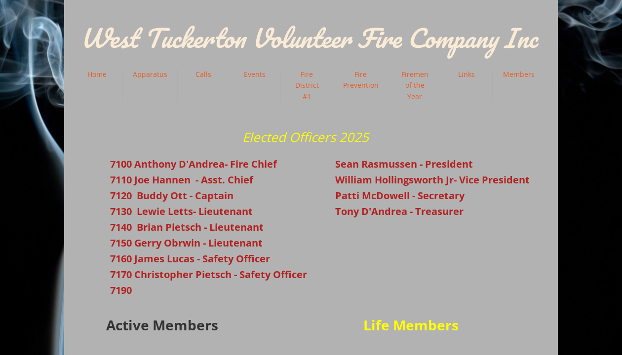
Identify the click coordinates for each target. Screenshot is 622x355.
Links (466, 74)
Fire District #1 (307, 85)
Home (97, 74)
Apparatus (150, 74)
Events (255, 74)
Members (519, 74)
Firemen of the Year (414, 85)
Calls (203, 74)
